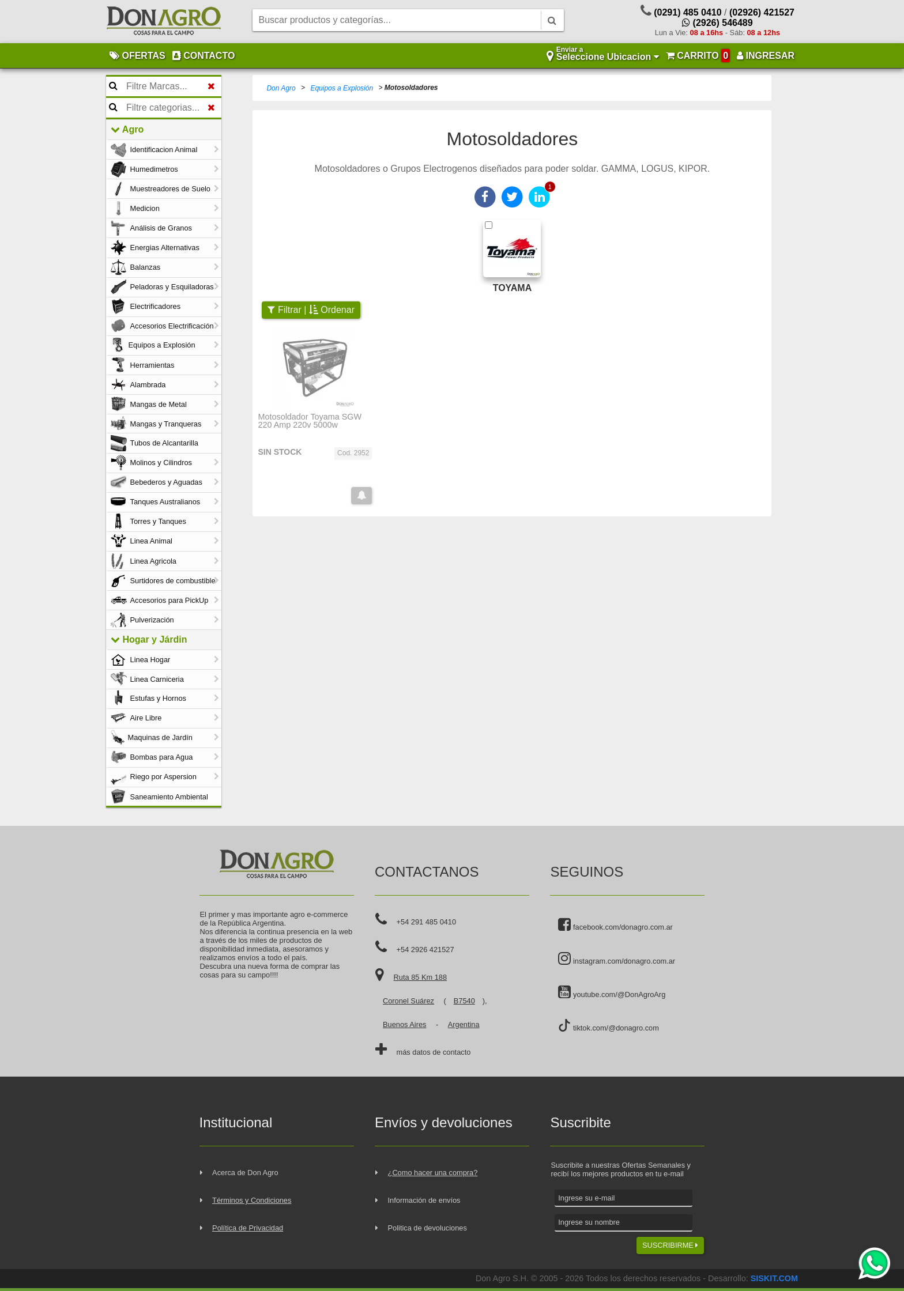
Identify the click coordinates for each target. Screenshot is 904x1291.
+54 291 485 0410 (427, 922)
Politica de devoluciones (427, 1228)
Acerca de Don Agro (245, 1172)
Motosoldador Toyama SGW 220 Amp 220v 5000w (309, 421)
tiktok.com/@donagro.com (608, 1025)
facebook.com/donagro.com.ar (615, 925)
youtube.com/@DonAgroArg (611, 992)
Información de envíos (424, 1200)
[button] (361, 495)
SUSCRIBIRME (670, 1245)
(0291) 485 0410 (687, 12)
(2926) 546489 (717, 23)
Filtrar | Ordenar (311, 310)
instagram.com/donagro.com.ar (616, 959)
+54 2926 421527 (425, 949)
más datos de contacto (434, 1052)
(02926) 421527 (761, 12)
